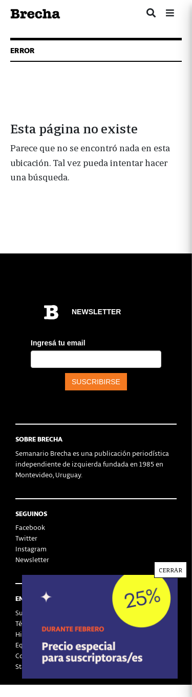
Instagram (31, 548)
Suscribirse (32, 612)
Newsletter (32, 559)
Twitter (26, 538)
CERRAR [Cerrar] (171, 630)
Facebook (30, 527)
